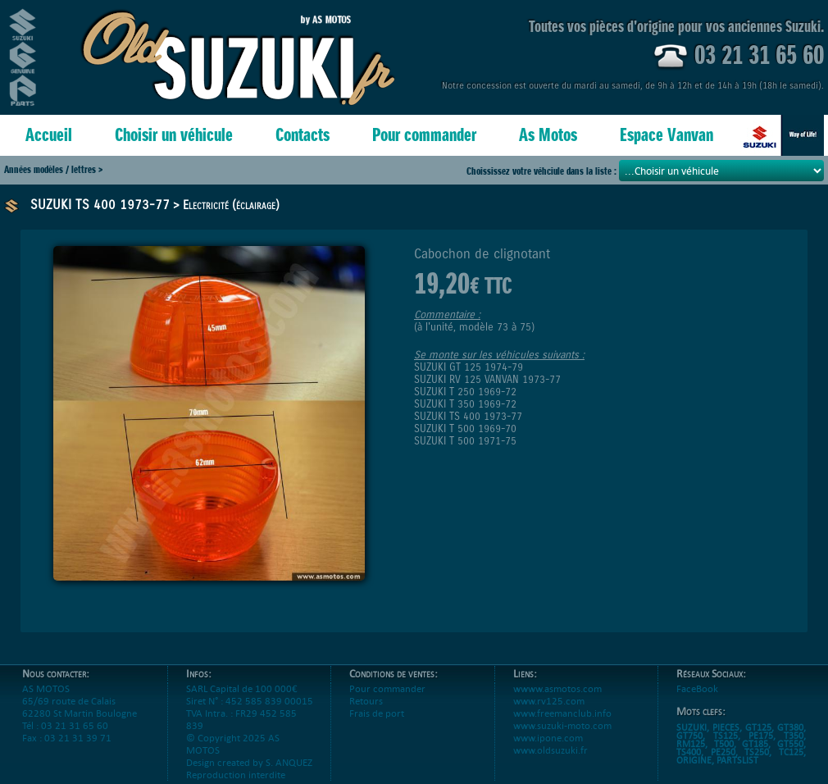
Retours (366, 701)
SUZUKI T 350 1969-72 (465, 404)
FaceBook (697, 688)
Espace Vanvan (666, 135)
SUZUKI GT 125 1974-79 (468, 367)
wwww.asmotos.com (557, 688)
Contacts (302, 135)
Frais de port (376, 713)
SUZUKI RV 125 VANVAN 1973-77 (487, 379)
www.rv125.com (549, 701)
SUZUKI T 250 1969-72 (465, 391)
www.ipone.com (548, 738)
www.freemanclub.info (562, 713)
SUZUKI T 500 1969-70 (465, 428)
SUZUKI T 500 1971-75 (465, 441)
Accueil (48, 135)
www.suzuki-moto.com (562, 725)
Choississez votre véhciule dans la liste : (542, 171)
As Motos (548, 135)
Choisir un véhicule (174, 135)
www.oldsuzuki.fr (550, 750)
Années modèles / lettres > (53, 169)
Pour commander (424, 135)
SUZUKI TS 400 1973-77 (100, 204)
